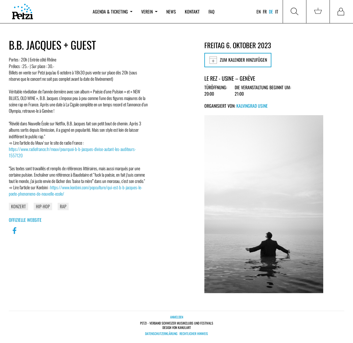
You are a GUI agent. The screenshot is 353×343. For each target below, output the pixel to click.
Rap (63, 206)
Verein (149, 11)
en (258, 11)
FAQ (211, 11)
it (276, 11)
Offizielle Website (25, 220)
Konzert (18, 206)
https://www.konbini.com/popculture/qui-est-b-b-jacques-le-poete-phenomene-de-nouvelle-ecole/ (75, 190)
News (171, 11)
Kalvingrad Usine (252, 105)
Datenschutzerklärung (161, 333)
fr (265, 11)
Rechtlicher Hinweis (194, 333)
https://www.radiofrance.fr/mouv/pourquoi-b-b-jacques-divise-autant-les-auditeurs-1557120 (72, 152)
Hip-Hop (43, 206)
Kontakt (192, 11)
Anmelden (176, 317)
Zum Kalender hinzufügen (238, 60)
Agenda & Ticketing (112, 11)
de (271, 11)
